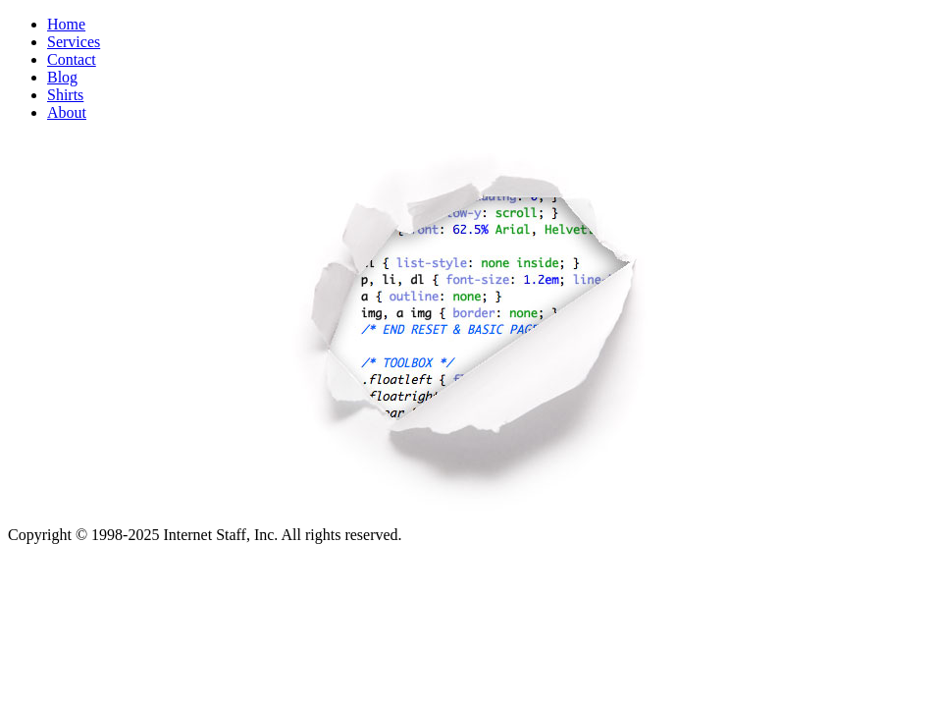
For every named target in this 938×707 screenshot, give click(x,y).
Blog (62, 77)
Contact (71, 59)
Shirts (65, 94)
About (66, 112)
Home (66, 24)
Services (73, 41)
